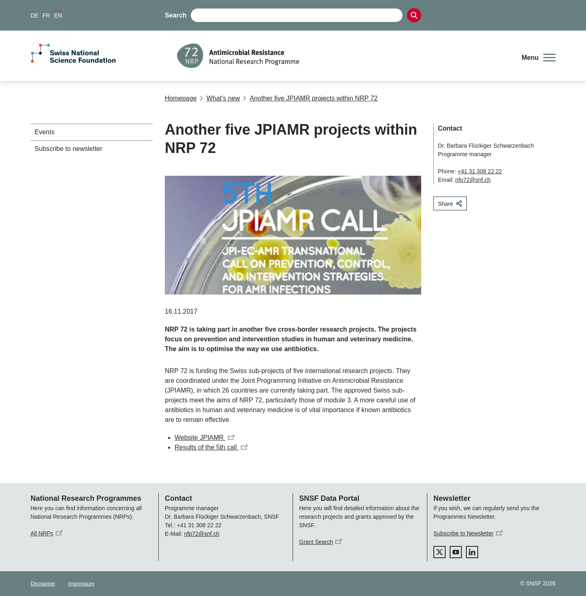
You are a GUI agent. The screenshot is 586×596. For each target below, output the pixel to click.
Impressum (81, 584)
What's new (220, 98)
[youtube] (456, 552)
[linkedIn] (472, 552)
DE (34, 15)
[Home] (343, 56)
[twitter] (439, 552)
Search (175, 15)
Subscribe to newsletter (68, 148)
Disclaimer (43, 584)
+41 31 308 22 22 (479, 171)
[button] (538, 58)
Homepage (181, 98)
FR (46, 15)
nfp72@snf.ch (473, 180)
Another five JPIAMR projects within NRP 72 (310, 98)
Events (45, 132)
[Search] (414, 15)
